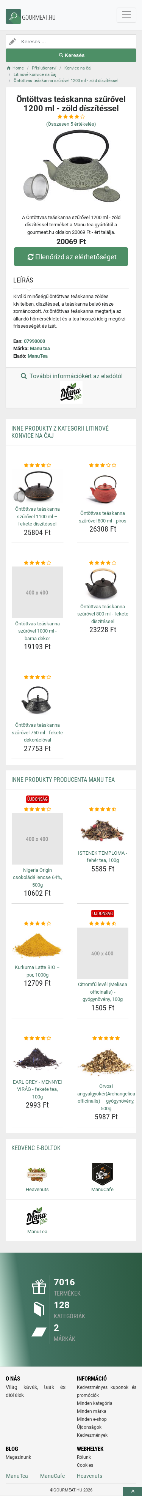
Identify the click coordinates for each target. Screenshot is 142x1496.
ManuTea (38, 356)
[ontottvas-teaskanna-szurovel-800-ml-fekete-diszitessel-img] (103, 584)
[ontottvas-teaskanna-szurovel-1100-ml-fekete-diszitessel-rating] (37, 465)
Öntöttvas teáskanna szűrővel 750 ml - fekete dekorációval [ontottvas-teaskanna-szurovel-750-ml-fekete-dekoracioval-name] (37, 732)
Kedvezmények (92, 1435)
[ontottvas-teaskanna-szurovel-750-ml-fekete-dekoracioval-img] (37, 700)
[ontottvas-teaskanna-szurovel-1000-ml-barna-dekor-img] (37, 592)
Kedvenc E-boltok (36, 1148)
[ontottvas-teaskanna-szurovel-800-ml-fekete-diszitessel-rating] (103, 563)
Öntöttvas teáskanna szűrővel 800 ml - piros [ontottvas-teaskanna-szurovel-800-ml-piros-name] (102, 517)
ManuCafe (52, 1476)
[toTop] (132, 1491)
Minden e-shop (92, 1419)
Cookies (85, 1465)
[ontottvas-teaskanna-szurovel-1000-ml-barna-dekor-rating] (37, 563)
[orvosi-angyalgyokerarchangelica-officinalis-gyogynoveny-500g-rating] (106, 1038)
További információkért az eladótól (70, 388)
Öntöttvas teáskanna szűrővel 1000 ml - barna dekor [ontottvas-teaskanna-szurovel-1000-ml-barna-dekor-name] (37, 631)
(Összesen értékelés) (71, 124)
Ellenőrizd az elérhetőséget (70, 257)
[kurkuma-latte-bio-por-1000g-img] (37, 945)
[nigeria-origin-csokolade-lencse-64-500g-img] (37, 839)
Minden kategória (94, 1403)
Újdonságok (89, 1427)
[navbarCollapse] (126, 15)
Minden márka (91, 1411)
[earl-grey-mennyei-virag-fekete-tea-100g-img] (37, 1059)
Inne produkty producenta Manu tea (63, 779)
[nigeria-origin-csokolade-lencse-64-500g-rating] (37, 809)
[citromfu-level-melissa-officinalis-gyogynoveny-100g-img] (103, 953)
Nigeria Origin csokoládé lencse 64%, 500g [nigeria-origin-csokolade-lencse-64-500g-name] (37, 877)
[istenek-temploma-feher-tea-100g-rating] (103, 809)
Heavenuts (89, 1476)
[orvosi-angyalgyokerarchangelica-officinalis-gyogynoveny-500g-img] (106, 1061)
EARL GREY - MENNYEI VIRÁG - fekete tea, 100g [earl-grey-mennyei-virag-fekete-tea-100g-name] (37, 1089)
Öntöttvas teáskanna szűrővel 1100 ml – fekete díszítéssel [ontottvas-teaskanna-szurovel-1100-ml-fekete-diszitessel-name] (37, 516)
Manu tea (40, 348)
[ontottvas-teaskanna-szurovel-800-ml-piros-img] (103, 488)
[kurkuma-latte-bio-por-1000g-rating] (37, 924)
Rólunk (84, 1457)
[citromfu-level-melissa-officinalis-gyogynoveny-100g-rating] (103, 924)
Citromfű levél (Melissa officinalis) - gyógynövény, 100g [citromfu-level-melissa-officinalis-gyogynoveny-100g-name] (102, 992)
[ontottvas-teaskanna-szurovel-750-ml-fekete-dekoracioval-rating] (37, 677)
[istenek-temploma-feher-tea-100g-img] (103, 830)
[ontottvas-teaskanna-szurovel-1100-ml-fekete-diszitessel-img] (37, 486)
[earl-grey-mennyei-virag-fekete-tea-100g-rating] (37, 1038)
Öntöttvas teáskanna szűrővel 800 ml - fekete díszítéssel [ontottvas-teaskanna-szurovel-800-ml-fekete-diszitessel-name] (102, 614)
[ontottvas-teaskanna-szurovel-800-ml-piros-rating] (103, 465)
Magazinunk (18, 1457)
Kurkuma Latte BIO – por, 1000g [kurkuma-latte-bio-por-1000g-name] (37, 971)
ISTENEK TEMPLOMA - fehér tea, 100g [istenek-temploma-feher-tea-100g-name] (102, 856)
